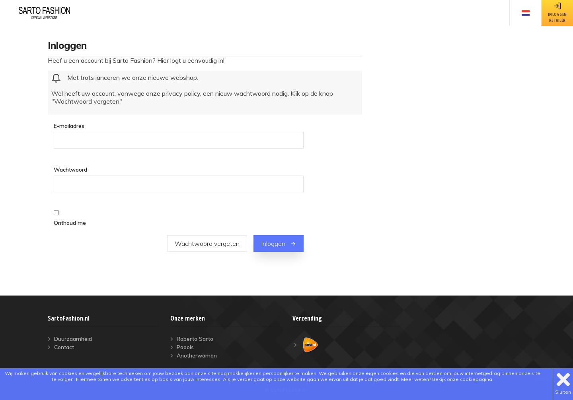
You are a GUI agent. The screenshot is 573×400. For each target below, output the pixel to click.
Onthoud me (70, 223)
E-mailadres (69, 126)
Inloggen (278, 243)
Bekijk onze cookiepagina (462, 379)
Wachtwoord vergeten (207, 243)
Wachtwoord (70, 169)
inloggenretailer (557, 12)
